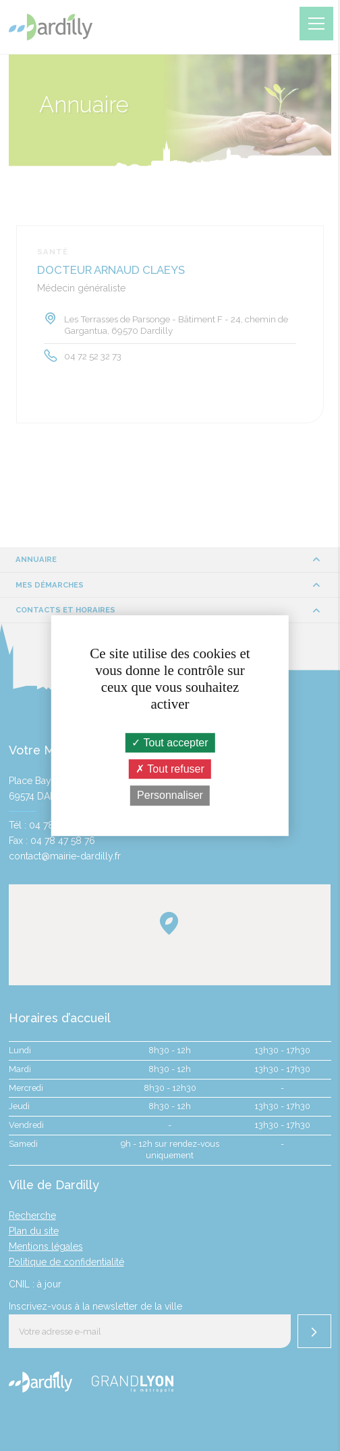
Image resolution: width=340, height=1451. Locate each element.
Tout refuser (170, 769)
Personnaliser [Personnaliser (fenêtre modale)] (170, 796)
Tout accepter (170, 742)
